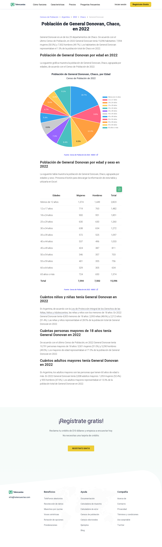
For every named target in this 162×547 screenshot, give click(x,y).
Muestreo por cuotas (53, 509)
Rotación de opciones (53, 520)
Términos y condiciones (127, 514)
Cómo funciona (39, 4)
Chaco (83, 17)
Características (57, 4)
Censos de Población (49, 17)
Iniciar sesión (120, 4)
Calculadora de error (89, 509)
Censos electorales (89, 520)
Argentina (66, 17)
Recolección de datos (53, 504)
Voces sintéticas (51, 514)
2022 (75, 17)
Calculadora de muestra (91, 504)
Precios (72, 4)
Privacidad (122, 509)
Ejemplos (85, 525)
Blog (83, 530)
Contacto (121, 504)
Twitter (120, 525)
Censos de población (90, 514)
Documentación (88, 498)
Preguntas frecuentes (90, 4)
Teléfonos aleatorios (53, 498)
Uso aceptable (123, 520)
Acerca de (121, 498)
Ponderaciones (50, 525)
